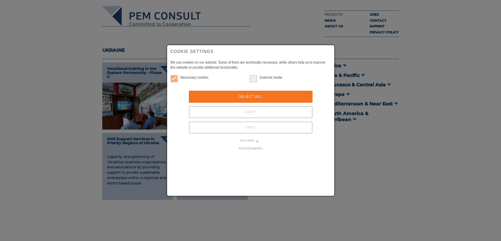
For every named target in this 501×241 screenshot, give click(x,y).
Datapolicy (256, 148)
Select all (250, 96)
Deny (250, 112)
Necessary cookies (189, 77)
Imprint (242, 148)
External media (266, 77)
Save (251, 127)
